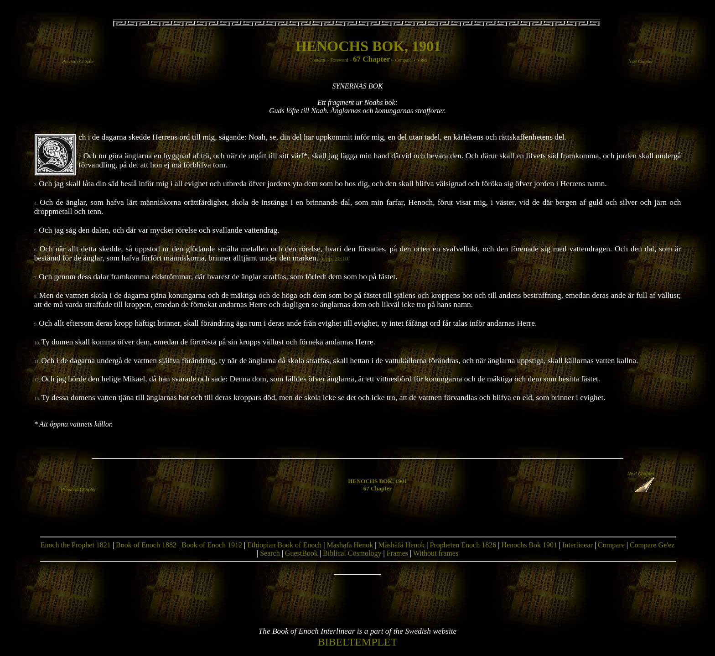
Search (270, 553)
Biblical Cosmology (352, 553)
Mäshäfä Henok (401, 545)
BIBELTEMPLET (357, 642)
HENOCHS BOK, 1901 (368, 46)
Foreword (339, 59)
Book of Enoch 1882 (146, 545)
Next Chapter (640, 61)
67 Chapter (371, 59)
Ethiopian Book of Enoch (284, 545)
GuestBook (301, 553)
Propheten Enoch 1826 (463, 545)
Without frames (435, 553)
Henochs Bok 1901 (529, 545)
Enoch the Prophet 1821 (76, 545)
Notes (421, 59)
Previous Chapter (78, 61)
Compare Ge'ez (652, 545)
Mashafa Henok (350, 545)
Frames (397, 553)
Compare (403, 59)
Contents (318, 59)
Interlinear (577, 545)
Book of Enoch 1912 (211, 545)
